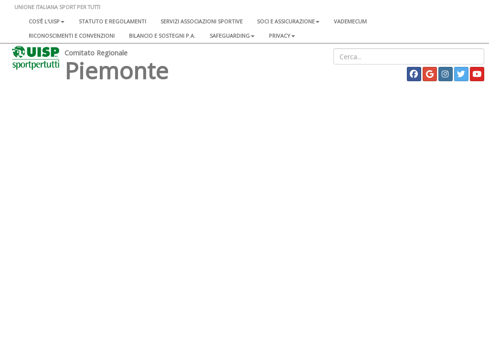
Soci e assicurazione (288, 21)
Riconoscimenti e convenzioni (72, 35)
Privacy (282, 35)
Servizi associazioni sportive (201, 21)
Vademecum (350, 21)
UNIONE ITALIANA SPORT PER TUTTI (57, 7)
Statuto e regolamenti (112, 21)
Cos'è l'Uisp (46, 21)
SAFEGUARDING (232, 35)
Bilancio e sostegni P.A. (162, 35)
